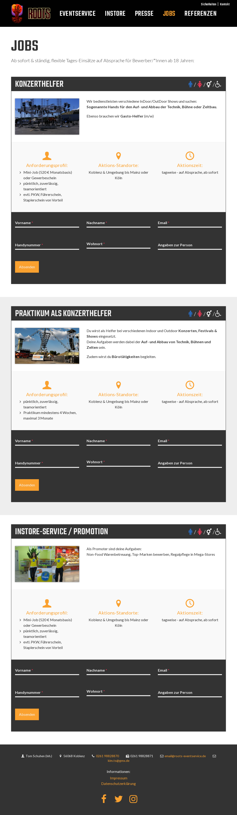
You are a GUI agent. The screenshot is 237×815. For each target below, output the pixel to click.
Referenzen (200, 14)
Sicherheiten (208, 4)
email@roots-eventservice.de (185, 756)
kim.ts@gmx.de (118, 761)
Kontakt (225, 4)
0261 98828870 (108, 756)
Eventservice (77, 14)
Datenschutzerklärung (118, 783)
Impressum (118, 778)
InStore (115, 14)
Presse (144, 14)
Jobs (169, 14)
